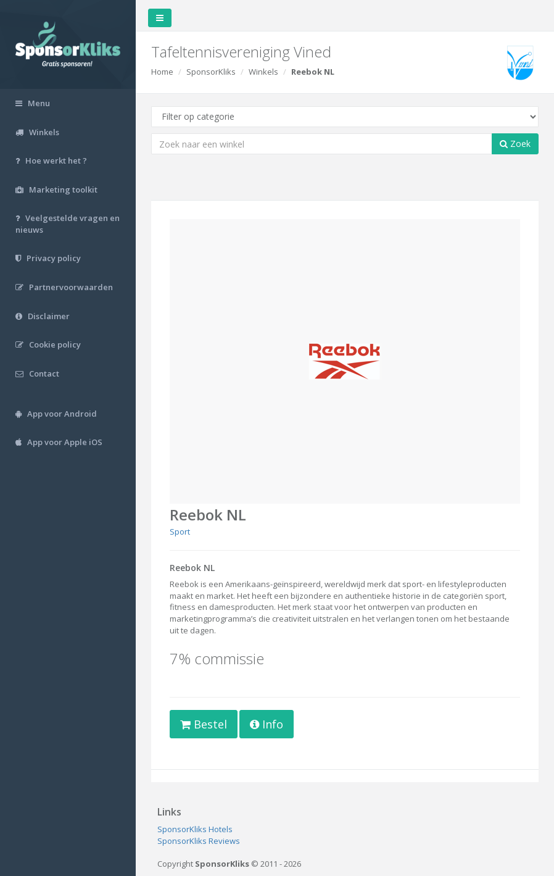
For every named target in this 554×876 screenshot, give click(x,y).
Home (162, 71)
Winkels (263, 71)
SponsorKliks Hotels (195, 829)
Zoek (515, 143)
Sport (180, 531)
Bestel (203, 724)
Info (266, 724)
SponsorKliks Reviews (198, 840)
